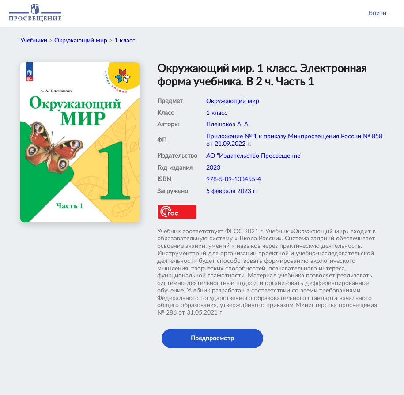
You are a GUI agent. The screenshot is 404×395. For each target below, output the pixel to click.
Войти (377, 13)
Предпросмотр (212, 338)
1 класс (125, 41)
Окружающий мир (80, 41)
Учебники (33, 41)
